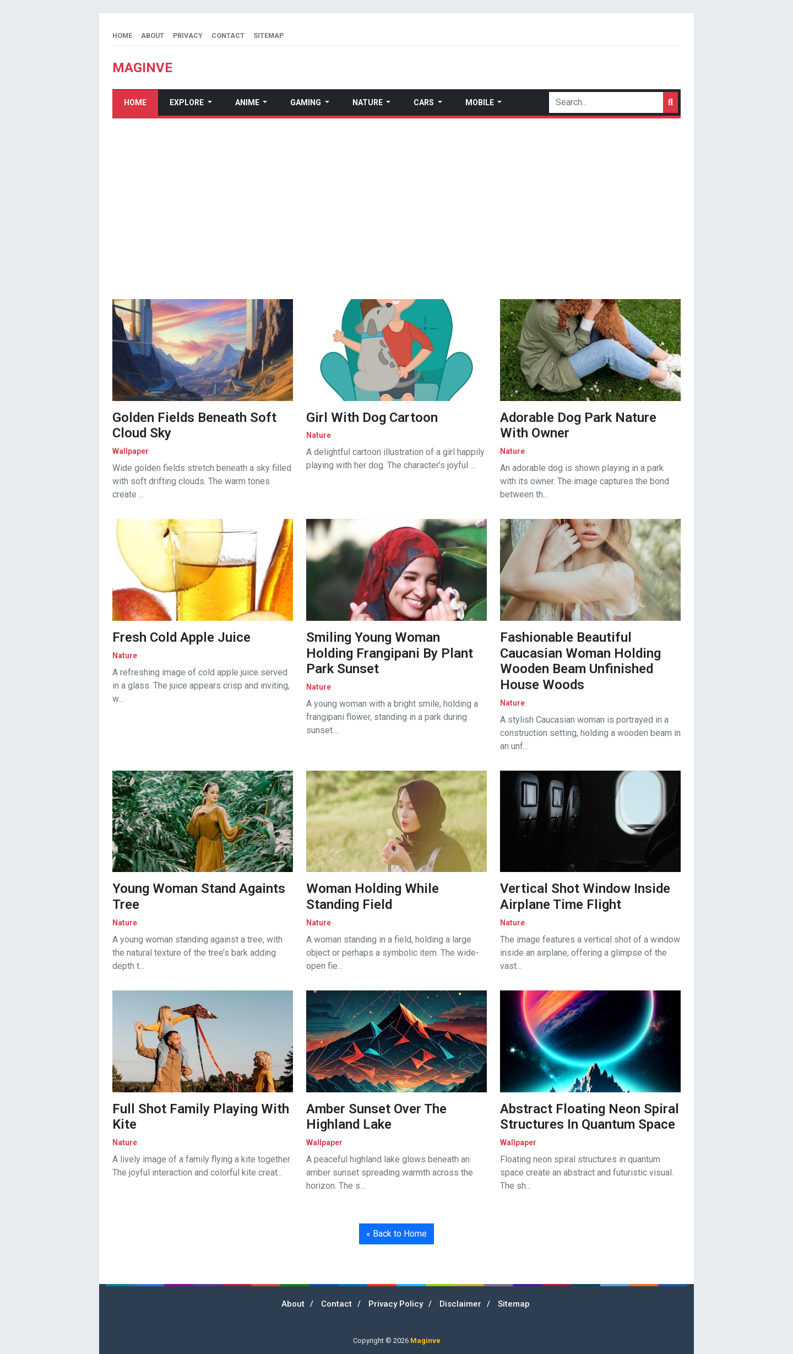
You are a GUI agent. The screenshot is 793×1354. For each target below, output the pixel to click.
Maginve (425, 1340)
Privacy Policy (395, 1304)
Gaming (306, 102)
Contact (228, 36)
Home (122, 36)
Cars (425, 102)
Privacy (188, 36)
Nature (368, 102)
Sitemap (268, 36)
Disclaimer (460, 1304)
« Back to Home (396, 1233)
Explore (187, 102)
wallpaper (130, 451)
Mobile (480, 102)
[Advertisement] (396, 209)
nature (318, 435)
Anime (248, 102)
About (152, 36)
